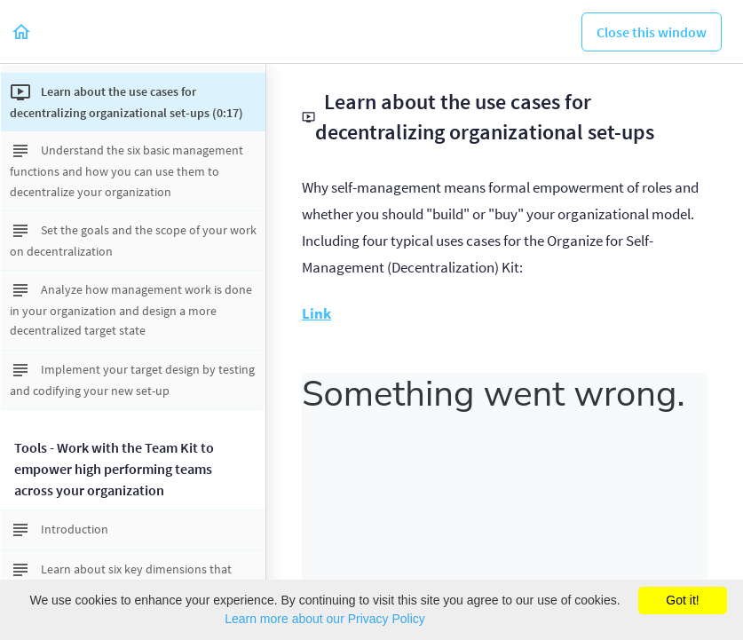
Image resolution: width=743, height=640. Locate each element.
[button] (22, 31)
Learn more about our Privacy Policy (325, 619)
